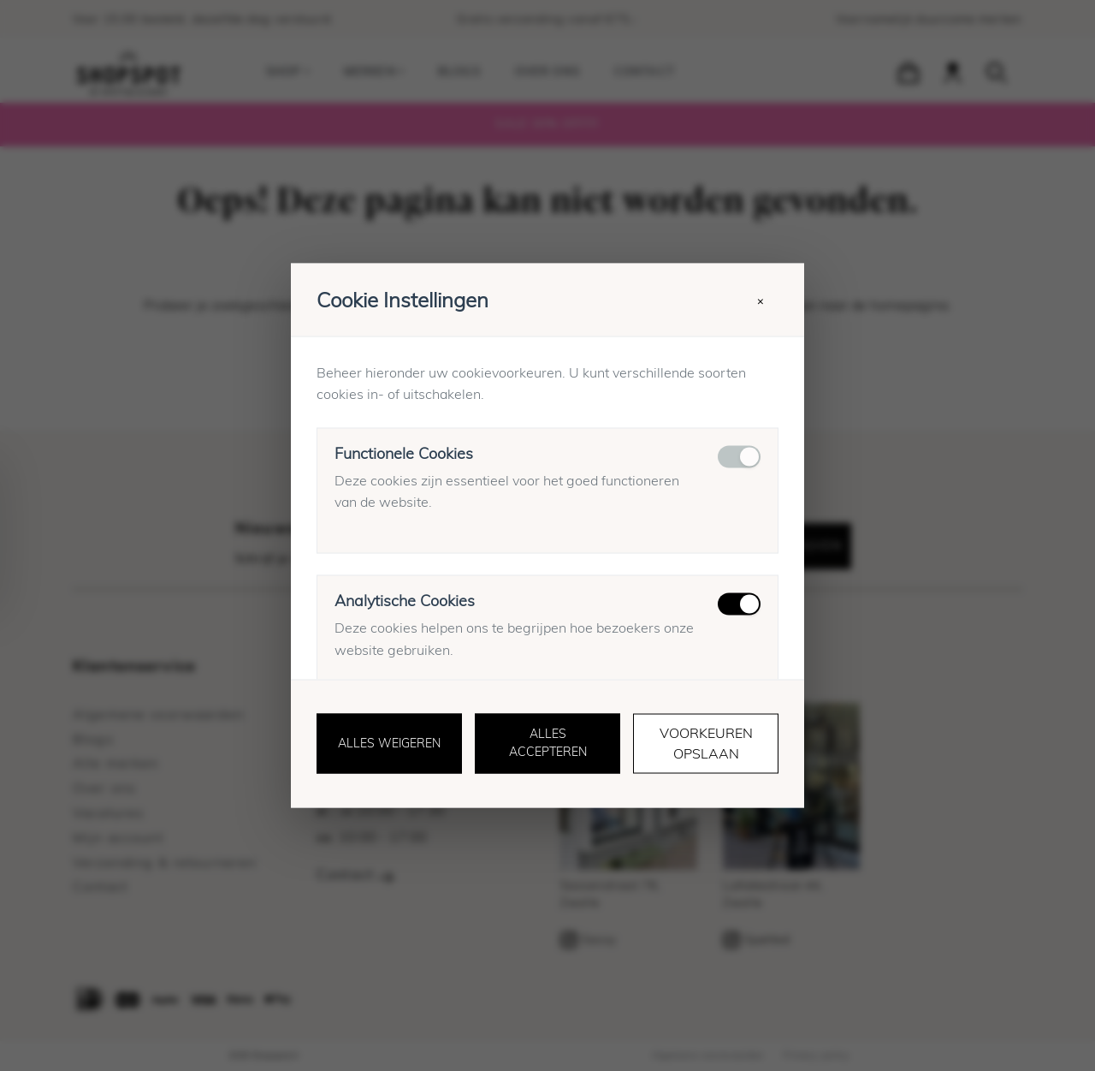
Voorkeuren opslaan (706, 744)
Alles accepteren (548, 744)
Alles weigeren (389, 744)
